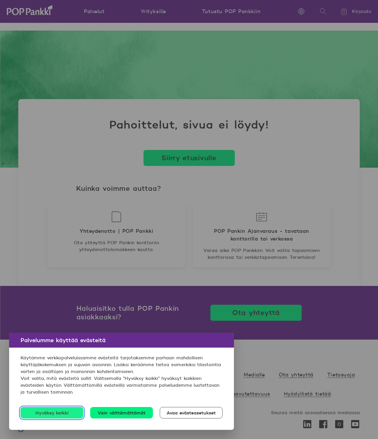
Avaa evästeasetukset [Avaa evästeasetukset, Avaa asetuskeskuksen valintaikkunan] (191, 413)
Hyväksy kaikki (52, 413)
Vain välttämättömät (121, 413)
